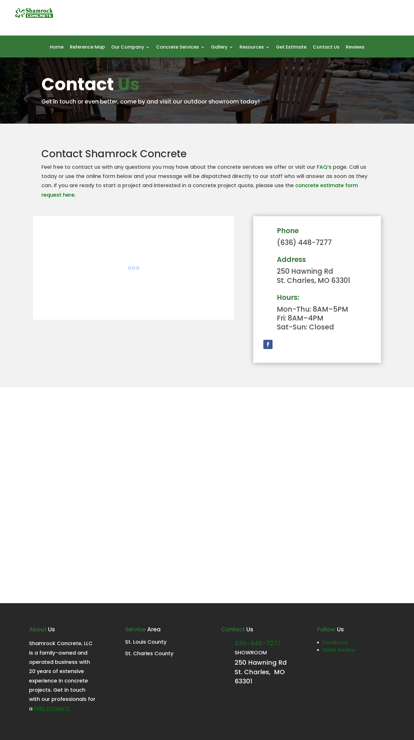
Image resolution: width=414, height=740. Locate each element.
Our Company (127, 47)
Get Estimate (291, 47)
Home (57, 47)
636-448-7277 (258, 643)
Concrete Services (177, 47)
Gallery (219, 47)
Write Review (339, 649)
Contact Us (326, 47)
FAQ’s (324, 166)
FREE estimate (52, 708)
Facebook (335, 642)
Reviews (355, 47)
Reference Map (87, 47)
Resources (251, 47)
